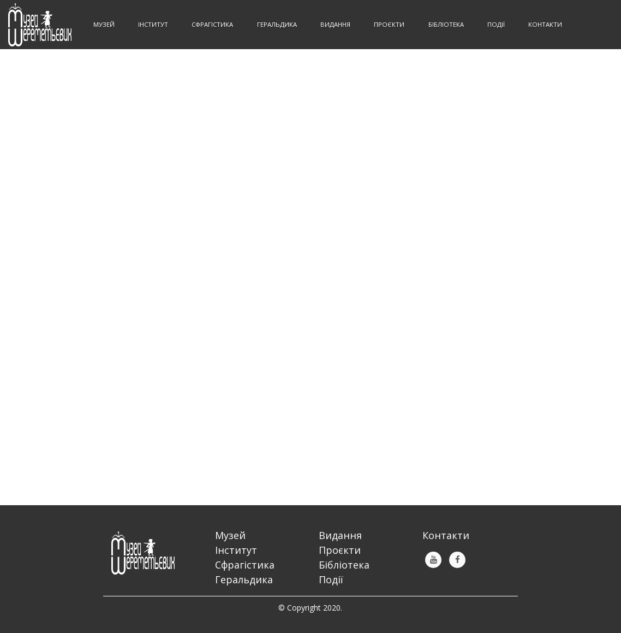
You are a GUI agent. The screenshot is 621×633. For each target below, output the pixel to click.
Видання (340, 535)
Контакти (545, 24)
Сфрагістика (244, 564)
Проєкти (340, 550)
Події (331, 579)
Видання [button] (336, 24)
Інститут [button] (154, 24)
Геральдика (244, 579)
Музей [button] (104, 24)
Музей (230, 535)
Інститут (236, 550)
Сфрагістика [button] (213, 24)
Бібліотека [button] (446, 24)
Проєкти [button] (390, 24)
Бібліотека (344, 564)
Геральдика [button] (277, 24)
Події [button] (496, 24)
